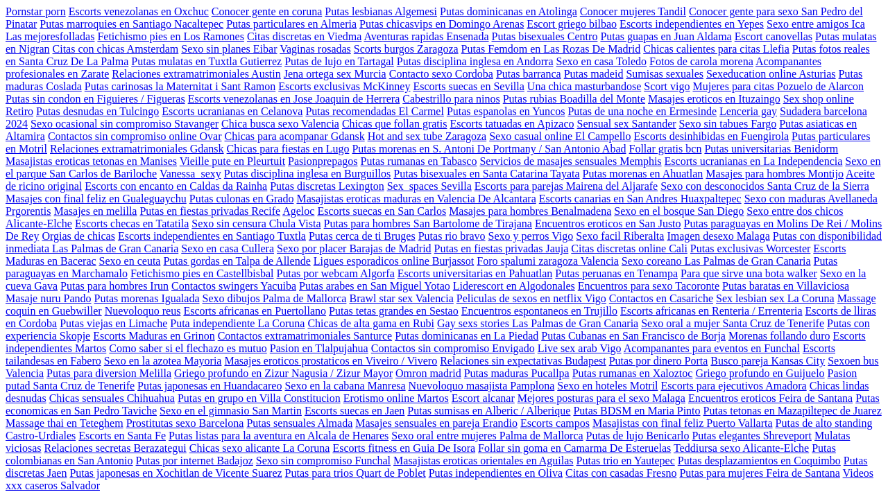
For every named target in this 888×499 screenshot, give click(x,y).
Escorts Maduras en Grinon (154, 336)
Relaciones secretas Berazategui (115, 448)
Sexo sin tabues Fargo (728, 124)
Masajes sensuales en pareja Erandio (436, 423)
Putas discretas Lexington (327, 186)
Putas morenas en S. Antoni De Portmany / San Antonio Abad (489, 149)
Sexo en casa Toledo (601, 61)
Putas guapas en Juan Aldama (665, 36)
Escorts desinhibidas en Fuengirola (711, 136)
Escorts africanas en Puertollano (254, 311)
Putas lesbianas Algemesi (381, 11)
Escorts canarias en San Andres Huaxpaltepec (640, 198)
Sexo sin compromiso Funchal (323, 460)
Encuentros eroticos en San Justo (608, 223)
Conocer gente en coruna (267, 11)
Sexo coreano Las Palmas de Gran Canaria (716, 261)
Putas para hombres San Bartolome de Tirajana (428, 223)
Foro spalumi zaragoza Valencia (548, 261)
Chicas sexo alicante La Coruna (259, 448)
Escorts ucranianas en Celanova (232, 111)
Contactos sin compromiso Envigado (453, 348)
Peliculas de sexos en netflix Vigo (531, 298)
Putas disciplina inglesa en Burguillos (307, 174)
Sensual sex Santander (626, 124)
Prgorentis (28, 211)
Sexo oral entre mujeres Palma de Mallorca (487, 435)
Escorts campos (555, 423)
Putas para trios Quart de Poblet (355, 473)
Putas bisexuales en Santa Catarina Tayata (486, 174)
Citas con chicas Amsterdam (116, 49)
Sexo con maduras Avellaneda (811, 198)
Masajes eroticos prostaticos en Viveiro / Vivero (330, 361)
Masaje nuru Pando (49, 298)
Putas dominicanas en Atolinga (508, 11)
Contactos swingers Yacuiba (233, 286)
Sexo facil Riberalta (620, 236)
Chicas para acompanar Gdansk (295, 136)
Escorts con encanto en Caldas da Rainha (176, 186)
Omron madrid (428, 373)
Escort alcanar (483, 398)
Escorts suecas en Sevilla (468, 86)
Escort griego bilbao (572, 24)
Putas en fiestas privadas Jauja (501, 248)
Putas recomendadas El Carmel (374, 111)
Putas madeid (594, 74)
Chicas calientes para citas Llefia (716, 49)
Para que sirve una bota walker (749, 273)
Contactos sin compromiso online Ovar (135, 136)
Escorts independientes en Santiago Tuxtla (212, 236)
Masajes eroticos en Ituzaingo (714, 99)
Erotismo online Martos (396, 398)
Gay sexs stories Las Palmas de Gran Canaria (537, 323)
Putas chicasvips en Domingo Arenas (441, 24)
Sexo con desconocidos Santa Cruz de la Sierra (764, 186)
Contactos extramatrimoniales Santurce (305, 336)
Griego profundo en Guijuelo (759, 373)
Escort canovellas (773, 36)
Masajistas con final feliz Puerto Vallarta (682, 423)
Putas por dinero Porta (658, 361)
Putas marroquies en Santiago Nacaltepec (131, 24)
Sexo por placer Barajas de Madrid (354, 248)
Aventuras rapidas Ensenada (426, 36)
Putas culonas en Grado (241, 198)
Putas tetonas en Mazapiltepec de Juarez (792, 411)
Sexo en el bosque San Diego (679, 211)
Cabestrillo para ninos (451, 99)
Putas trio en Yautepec (626, 460)
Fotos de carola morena (701, 61)
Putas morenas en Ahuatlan (643, 174)
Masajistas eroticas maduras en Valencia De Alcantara (416, 198)
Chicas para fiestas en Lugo (288, 149)
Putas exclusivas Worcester (750, 248)
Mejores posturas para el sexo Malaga (601, 398)
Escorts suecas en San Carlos (381, 211)
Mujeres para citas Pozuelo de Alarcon (778, 86)
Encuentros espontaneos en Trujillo (539, 311)
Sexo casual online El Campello (560, 136)
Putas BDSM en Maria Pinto (636, 411)
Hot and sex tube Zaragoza (427, 136)
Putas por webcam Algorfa (336, 273)
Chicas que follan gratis (394, 124)
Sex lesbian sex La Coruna (775, 298)
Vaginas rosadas (315, 49)
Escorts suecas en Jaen (354, 411)
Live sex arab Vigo (580, 348)
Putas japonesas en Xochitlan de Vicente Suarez (175, 473)
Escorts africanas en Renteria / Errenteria (711, 311)
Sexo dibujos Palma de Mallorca (274, 298)
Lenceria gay (748, 111)
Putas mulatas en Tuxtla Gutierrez (206, 61)
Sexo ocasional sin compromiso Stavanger (125, 124)
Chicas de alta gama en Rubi (370, 323)
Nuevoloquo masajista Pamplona (482, 386)
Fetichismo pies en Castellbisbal (202, 273)
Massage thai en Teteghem (64, 423)
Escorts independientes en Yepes (692, 24)
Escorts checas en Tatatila (132, 223)
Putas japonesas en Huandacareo (209, 386)
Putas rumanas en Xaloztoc (632, 373)
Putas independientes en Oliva (496, 473)
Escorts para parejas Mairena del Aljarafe (566, 186)
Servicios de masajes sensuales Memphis (570, 161)
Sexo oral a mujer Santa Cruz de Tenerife (732, 323)
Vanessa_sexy (190, 174)
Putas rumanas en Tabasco (419, 161)
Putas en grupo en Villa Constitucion (259, 398)
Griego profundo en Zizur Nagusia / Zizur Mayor (283, 373)
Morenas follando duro (779, 336)
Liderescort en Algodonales (514, 286)
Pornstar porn (36, 11)
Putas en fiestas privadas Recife (209, 211)
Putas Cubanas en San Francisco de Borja (633, 336)
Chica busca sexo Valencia (280, 124)
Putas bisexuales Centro (545, 36)
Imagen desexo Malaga (718, 236)
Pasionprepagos (322, 161)
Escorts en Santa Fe (122, 435)
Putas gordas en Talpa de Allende (236, 261)
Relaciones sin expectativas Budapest (523, 361)
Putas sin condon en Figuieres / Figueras (95, 99)
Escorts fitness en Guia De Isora (403, 448)
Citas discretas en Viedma (304, 36)
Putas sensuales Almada (299, 423)
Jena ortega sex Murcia (335, 74)
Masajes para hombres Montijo (775, 174)
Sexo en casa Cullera (227, 248)
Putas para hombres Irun (114, 286)
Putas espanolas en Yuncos (506, 111)
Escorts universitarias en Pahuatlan (475, 273)
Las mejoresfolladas (50, 36)
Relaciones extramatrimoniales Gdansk (137, 149)
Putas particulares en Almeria (291, 24)
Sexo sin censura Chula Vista (256, 223)
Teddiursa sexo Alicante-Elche (741, 448)
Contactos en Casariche (661, 298)
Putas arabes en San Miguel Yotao (374, 286)
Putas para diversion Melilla (108, 373)
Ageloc (298, 211)
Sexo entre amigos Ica (816, 24)
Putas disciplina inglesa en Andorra (475, 61)
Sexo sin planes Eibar (229, 49)
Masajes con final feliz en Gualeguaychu (96, 198)
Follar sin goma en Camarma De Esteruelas (574, 448)
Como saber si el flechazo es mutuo (188, 348)
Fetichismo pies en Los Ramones (170, 36)
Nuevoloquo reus (143, 311)
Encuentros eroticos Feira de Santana (770, 398)
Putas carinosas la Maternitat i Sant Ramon (180, 86)
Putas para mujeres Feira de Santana (759, 473)
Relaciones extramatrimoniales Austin (196, 74)
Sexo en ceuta (130, 261)
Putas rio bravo (452, 236)
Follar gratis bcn (665, 149)
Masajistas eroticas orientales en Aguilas (483, 460)
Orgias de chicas (78, 236)
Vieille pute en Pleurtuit (232, 161)
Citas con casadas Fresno (620, 473)
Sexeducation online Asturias (771, 74)
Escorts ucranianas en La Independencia (754, 161)
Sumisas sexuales (664, 74)
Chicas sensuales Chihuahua (112, 398)
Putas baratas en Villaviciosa (785, 286)
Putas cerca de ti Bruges (362, 236)
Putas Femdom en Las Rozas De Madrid (551, 49)
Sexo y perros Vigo (531, 236)
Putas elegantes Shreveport (751, 435)
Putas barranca (528, 74)
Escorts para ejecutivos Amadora (734, 386)
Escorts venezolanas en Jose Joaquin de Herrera (294, 99)
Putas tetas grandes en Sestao (394, 311)
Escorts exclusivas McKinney (344, 86)
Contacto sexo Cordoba (441, 74)
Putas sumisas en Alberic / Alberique (488, 411)
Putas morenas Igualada (147, 298)
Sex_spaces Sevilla (429, 186)
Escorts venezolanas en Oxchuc (139, 11)
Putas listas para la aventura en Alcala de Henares (278, 435)
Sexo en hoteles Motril (607, 386)
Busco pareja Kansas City (767, 361)
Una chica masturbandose (584, 86)
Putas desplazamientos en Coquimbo (759, 460)
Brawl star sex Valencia (401, 298)
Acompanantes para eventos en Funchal (712, 348)
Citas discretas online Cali (629, 248)
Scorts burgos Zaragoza (406, 49)
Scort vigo (667, 86)
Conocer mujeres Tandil (633, 11)
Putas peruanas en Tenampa (616, 273)
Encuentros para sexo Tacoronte (648, 286)
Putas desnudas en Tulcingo (97, 111)
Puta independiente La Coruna (237, 323)
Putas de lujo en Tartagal (339, 61)
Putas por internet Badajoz (194, 460)
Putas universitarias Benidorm (771, 149)
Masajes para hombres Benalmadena (530, 211)
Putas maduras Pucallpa (517, 373)
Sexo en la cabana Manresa (344, 386)
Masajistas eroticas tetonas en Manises (91, 161)
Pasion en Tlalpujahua (319, 348)
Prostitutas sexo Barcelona (185, 423)
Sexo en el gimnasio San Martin (231, 411)
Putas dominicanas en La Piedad (466, 336)
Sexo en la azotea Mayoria (163, 361)
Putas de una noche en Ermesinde (642, 111)
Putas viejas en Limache (113, 323)
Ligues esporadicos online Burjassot (394, 261)
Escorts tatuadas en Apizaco (512, 124)
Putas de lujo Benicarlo (638, 435)
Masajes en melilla (95, 211)
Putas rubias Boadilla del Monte (574, 99)
